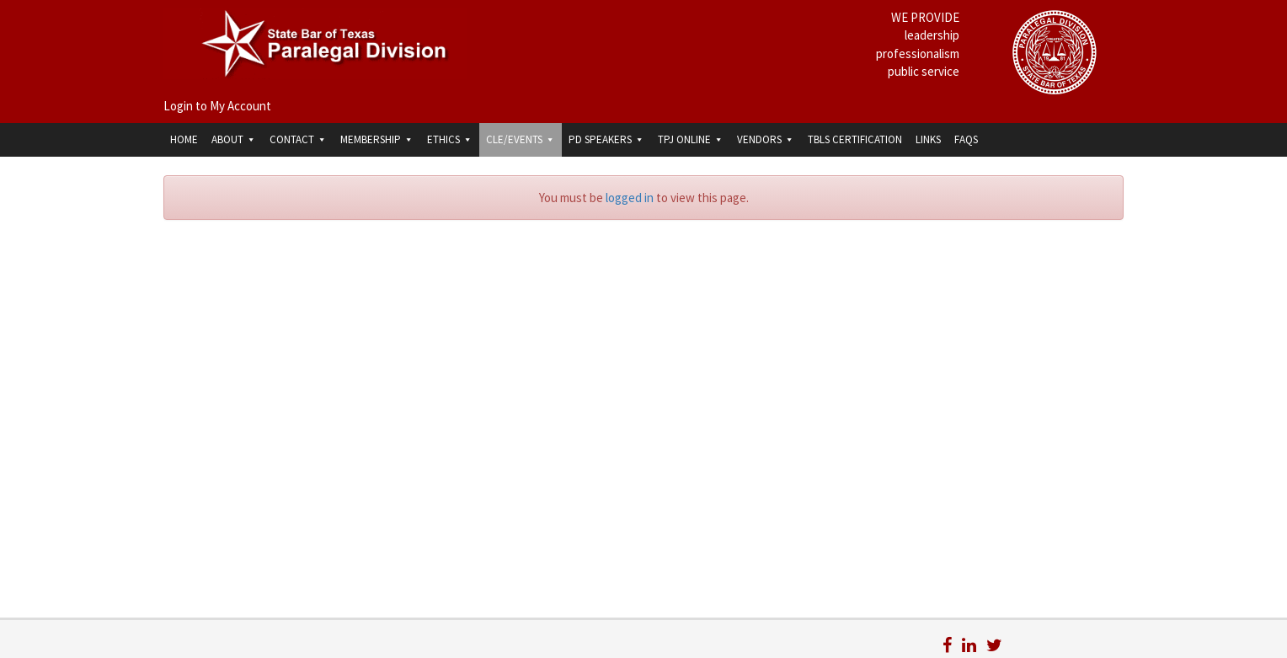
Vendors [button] (765, 139)
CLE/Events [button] (520, 139)
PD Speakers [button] (606, 139)
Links (928, 139)
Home (184, 139)
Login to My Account (217, 106)
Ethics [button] (450, 139)
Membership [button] (377, 139)
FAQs (966, 139)
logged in (630, 198)
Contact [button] (298, 139)
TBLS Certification (855, 139)
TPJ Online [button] (691, 139)
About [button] (233, 139)
